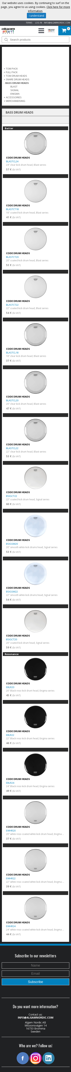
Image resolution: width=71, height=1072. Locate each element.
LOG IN (38, 22)
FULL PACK (12, 72)
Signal (14, 90)
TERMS (28, 22)
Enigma (15, 93)
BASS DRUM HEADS (17, 83)
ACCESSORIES (14, 97)
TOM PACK (12, 68)
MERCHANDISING (15, 101)
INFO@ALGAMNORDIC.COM (57, 22)
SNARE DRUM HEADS (17, 79)
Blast (13, 86)
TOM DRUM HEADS (16, 75)
